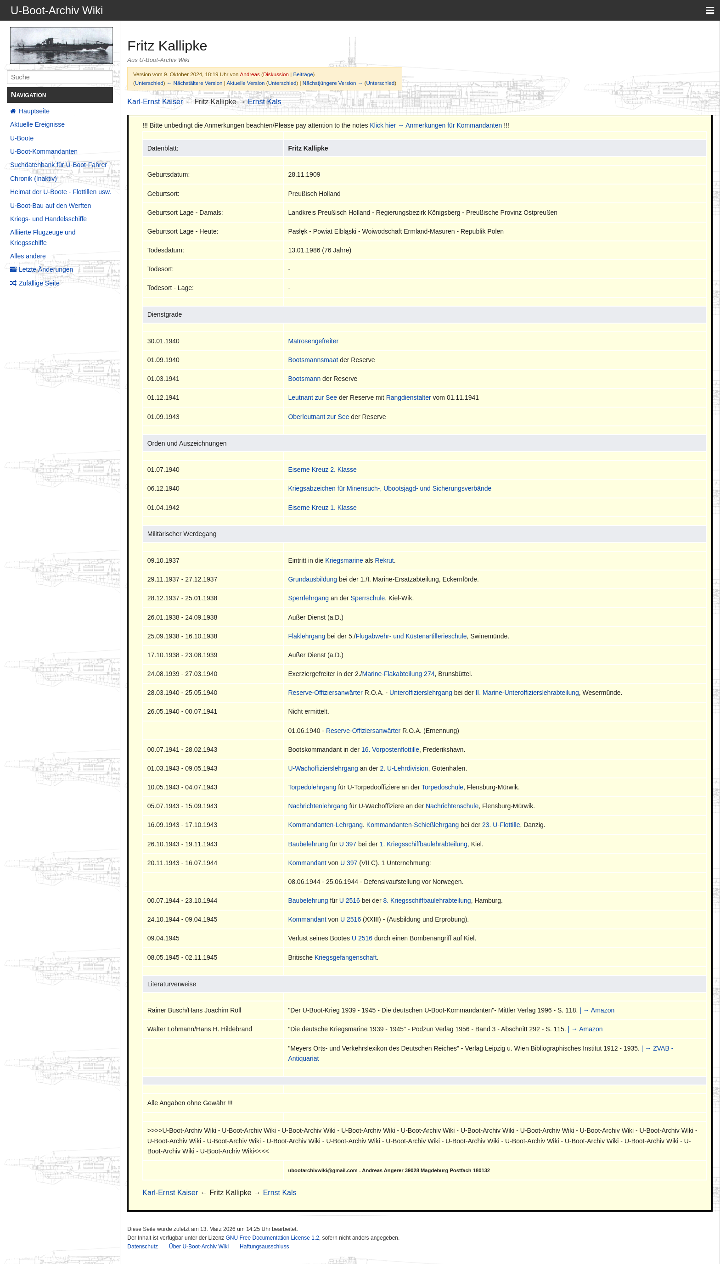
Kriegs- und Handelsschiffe (48, 219)
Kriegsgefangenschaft (346, 957)
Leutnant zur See (312, 397)
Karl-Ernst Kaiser (155, 102)
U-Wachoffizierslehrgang (323, 768)
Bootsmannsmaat (313, 360)
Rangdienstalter (408, 397)
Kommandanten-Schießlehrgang (412, 824)
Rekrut (384, 560)
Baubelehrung (308, 844)
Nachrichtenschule (452, 806)
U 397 (347, 844)
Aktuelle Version (245, 83)
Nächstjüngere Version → (333, 83)
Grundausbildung (312, 579)
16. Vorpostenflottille (390, 749)
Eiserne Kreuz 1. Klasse (322, 507)
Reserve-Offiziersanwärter (325, 692)
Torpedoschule (442, 787)
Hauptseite (34, 111)
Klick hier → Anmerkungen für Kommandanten (436, 125)
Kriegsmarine (344, 560)
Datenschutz (142, 1246)
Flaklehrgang (306, 636)
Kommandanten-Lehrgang (325, 824)
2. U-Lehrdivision (404, 768)
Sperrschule (368, 598)
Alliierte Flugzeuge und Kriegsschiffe (42, 237)
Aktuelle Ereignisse (37, 124)
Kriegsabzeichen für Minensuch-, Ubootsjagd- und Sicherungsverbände (389, 488)
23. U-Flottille (501, 824)
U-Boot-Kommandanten (44, 151)
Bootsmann (304, 378)
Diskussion (276, 74)
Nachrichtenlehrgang (317, 806)
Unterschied (149, 83)
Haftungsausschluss (264, 1246)
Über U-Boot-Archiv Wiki (199, 1246)
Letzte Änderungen (46, 269)
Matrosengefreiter (313, 341)
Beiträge (303, 74)
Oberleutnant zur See (318, 416)
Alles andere (28, 256)
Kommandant (307, 863)
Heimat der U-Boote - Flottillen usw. (60, 192)
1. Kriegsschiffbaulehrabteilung (423, 844)
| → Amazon (596, 1010)
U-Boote (22, 138)
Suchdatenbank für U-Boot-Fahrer (58, 164)
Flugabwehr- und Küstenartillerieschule (411, 636)
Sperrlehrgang (308, 598)
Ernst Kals (264, 102)
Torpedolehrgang (312, 787)
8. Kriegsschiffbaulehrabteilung (427, 900)
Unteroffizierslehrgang (420, 692)
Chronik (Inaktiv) (33, 178)
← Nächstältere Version (195, 83)
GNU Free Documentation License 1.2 (272, 1238)
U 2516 (349, 900)
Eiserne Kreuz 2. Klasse (322, 469)
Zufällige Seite (39, 283)
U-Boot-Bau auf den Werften (50, 205)
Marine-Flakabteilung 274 (398, 673)
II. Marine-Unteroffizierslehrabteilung (527, 692)
